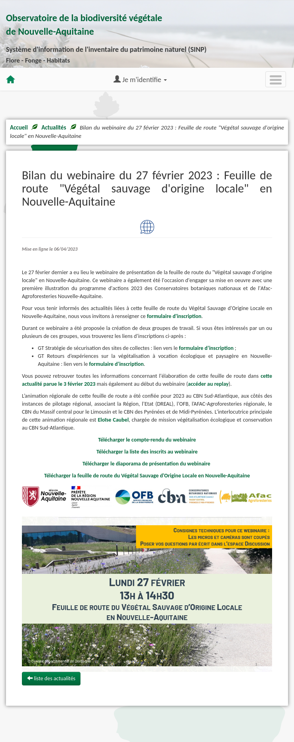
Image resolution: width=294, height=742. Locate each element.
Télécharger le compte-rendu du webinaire (147, 439)
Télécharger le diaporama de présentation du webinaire (147, 463)
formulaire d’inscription (206, 348)
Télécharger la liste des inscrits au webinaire (147, 451)
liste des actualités (51, 678)
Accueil (19, 127)
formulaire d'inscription (174, 316)
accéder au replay (208, 384)
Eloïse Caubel (113, 419)
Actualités (53, 127)
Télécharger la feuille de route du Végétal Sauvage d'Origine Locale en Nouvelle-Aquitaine (147, 475)
